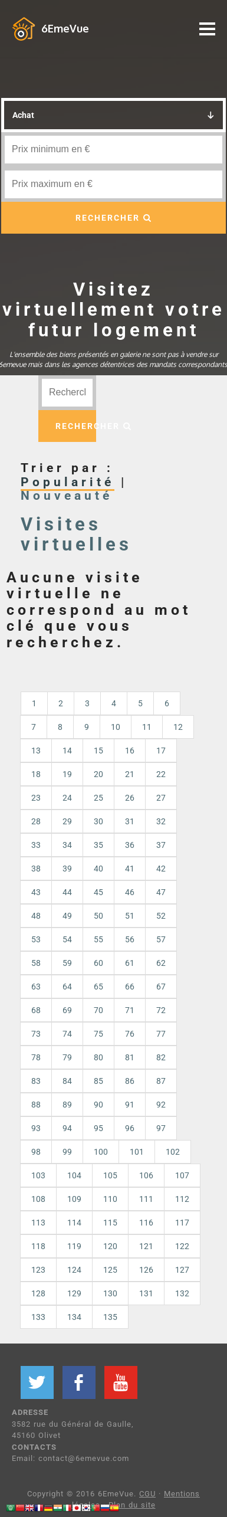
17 (161, 750)
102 (173, 1151)
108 (38, 1199)
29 (67, 821)
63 (36, 986)
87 (161, 1081)
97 (161, 1128)
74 (67, 1033)
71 (129, 1010)
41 (129, 868)
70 (98, 1010)
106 (146, 1175)
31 (129, 821)
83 (36, 1081)
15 (98, 750)
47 (161, 892)
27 (161, 797)
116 (146, 1222)
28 (36, 821)
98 (36, 1151)
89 (67, 1104)
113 (38, 1222)
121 (146, 1246)
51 (129, 915)
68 (36, 1010)
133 (38, 1317)
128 (38, 1293)
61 (129, 963)
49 (67, 915)
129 (74, 1293)
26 (129, 797)
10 (115, 727)
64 (67, 986)
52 (161, 915)
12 (178, 727)
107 (182, 1175)
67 (161, 986)
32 (161, 821)
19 (67, 774)
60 (98, 963)
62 (161, 963)
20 (98, 774)
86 (129, 1081)
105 (110, 1175)
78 (36, 1057)
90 (98, 1104)
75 (98, 1033)
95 (98, 1128)
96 (129, 1128)
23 (36, 797)
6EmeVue (65, 28)
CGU (147, 1493)
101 (137, 1151)
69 (67, 1010)
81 (129, 1057)
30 (98, 821)
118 (38, 1246)
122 (182, 1246)
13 (36, 750)
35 (98, 845)
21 (129, 774)
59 (67, 963)
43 (36, 892)
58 (36, 963)
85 (98, 1081)
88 (36, 1104)
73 (36, 1033)
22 (161, 774)
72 (161, 1010)
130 (110, 1293)
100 (101, 1151)
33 (36, 845)
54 (67, 939)
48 (36, 915)
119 (74, 1246)
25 (98, 797)
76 (129, 1033)
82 (161, 1057)
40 (98, 868)
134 (74, 1317)
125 (110, 1269)
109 (74, 1199)
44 (67, 892)
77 (161, 1033)
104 (74, 1175)
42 (161, 868)
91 (129, 1104)
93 (36, 1128)
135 (110, 1317)
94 (67, 1128)
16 (129, 750)
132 (182, 1293)
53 (36, 939)
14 (67, 750)
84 (67, 1081)
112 (182, 1199)
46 (129, 892)
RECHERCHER (113, 217)
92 (161, 1104)
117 (182, 1222)
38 (36, 868)
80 (98, 1057)
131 (146, 1293)
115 (110, 1222)
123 (38, 1269)
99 (67, 1151)
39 (67, 868)
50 (98, 915)
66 (129, 986)
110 (110, 1199)
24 (67, 797)
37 (161, 845)
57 (161, 939)
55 (98, 939)
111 (146, 1199)
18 (36, 774)
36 (129, 845)
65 (98, 986)
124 (74, 1269)
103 (38, 1175)
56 (129, 939)
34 (67, 845)
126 (146, 1269)
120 (110, 1246)
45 (98, 892)
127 (182, 1269)
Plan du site (132, 1504)
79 (67, 1057)
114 (74, 1222)
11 (147, 727)
